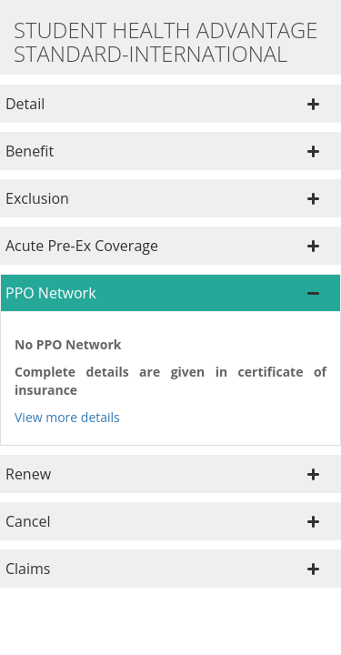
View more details (67, 417)
